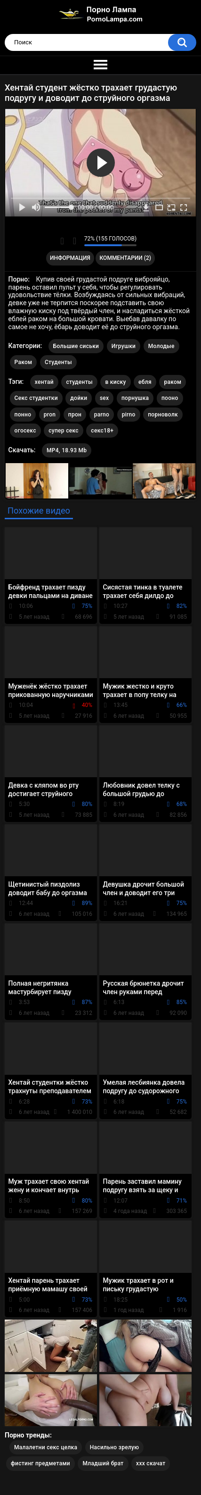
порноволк (163, 414)
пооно (169, 398)
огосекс (25, 430)
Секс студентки (36, 398)
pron (50, 414)
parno (101, 414)
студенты (79, 382)
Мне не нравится (75, 241)
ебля (145, 382)
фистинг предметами (40, 1463)
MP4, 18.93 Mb (67, 450)
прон (74, 414)
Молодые (161, 346)
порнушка (135, 398)
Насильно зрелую (114, 1447)
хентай (44, 382)
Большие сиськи (76, 346)
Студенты (58, 362)
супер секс (63, 430)
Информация (70, 258)
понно (23, 414)
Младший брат (102, 1463)
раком (172, 382)
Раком (23, 362)
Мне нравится (62, 241)
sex (104, 398)
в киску (115, 382)
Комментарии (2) (125, 258)
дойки (78, 398)
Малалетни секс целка (45, 1447)
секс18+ (102, 430)
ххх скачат (150, 1463)
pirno (129, 414)
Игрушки (124, 346)
